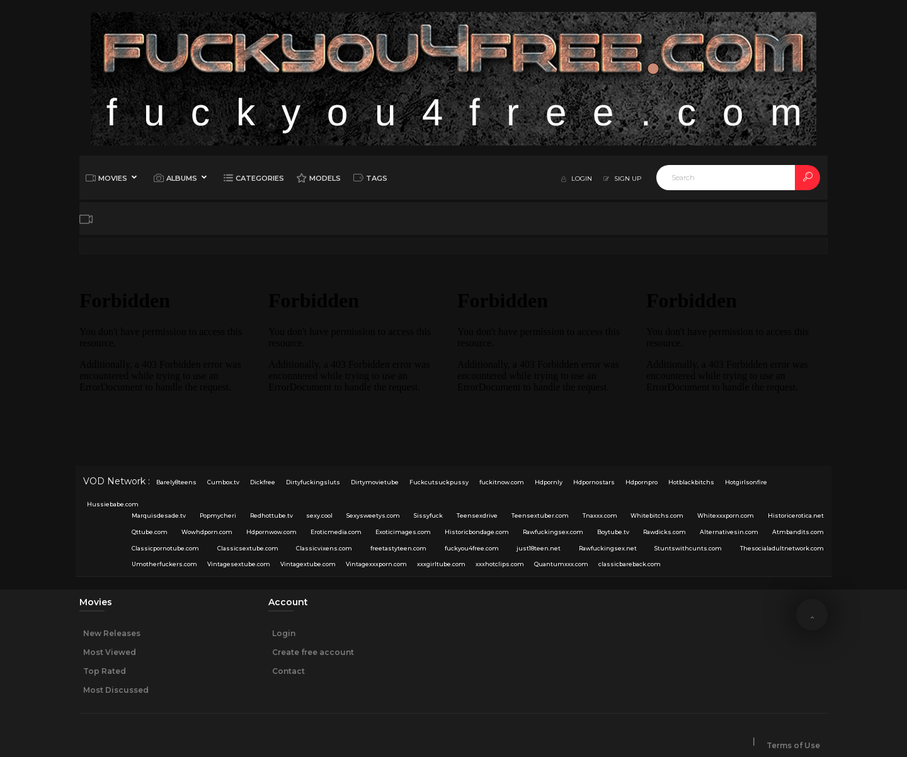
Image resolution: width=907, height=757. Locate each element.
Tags (370, 177)
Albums (175, 177)
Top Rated (104, 671)
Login (283, 633)
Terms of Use (793, 745)
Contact (288, 671)
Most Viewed (109, 652)
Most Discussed (116, 690)
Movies (106, 177)
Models (319, 177)
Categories (254, 177)
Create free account (313, 652)
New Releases (111, 633)
